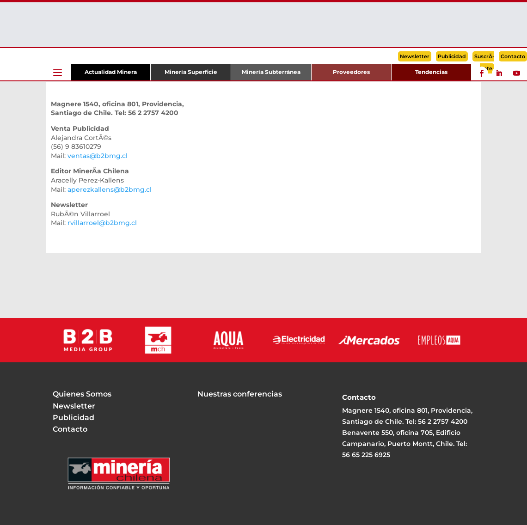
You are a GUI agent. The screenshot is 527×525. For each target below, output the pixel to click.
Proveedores (351, 72)
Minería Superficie (191, 72)
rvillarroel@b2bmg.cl (102, 223)
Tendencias (431, 72)
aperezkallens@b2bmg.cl (109, 189)
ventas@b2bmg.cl (97, 156)
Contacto (513, 56)
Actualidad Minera (111, 72)
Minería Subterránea (271, 72)
